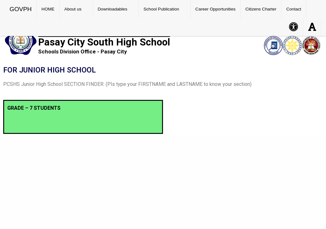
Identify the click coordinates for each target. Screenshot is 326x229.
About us (73, 9)
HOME (47, 9)
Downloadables (112, 9)
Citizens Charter (260, 9)
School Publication (161, 9)
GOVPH (21, 9)
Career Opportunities (215, 9)
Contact (293, 9)
